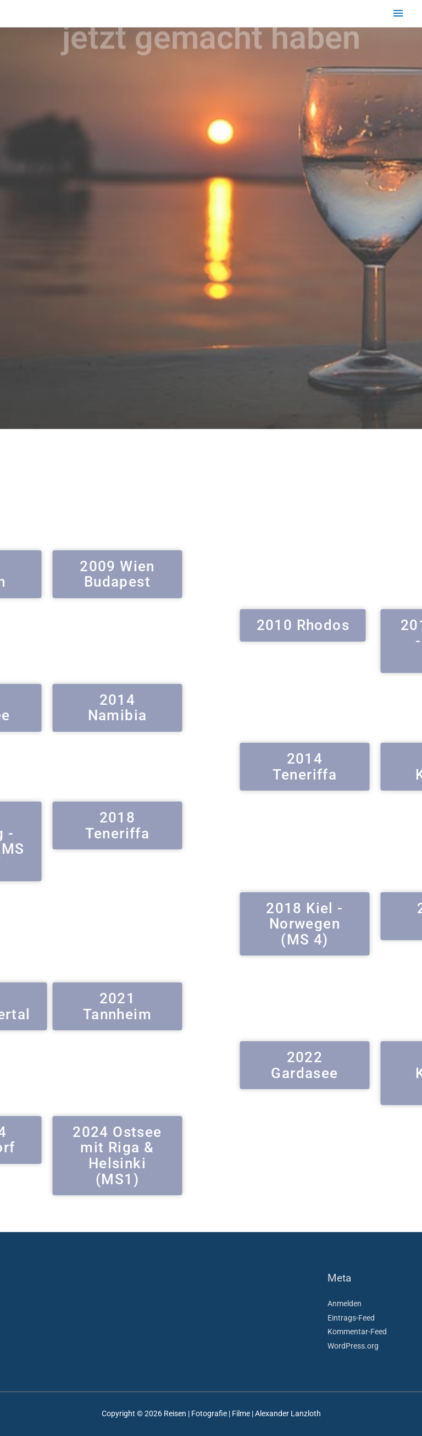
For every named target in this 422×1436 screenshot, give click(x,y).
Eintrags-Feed (351, 1317)
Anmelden (344, 1303)
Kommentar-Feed (357, 1331)
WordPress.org (353, 1345)
